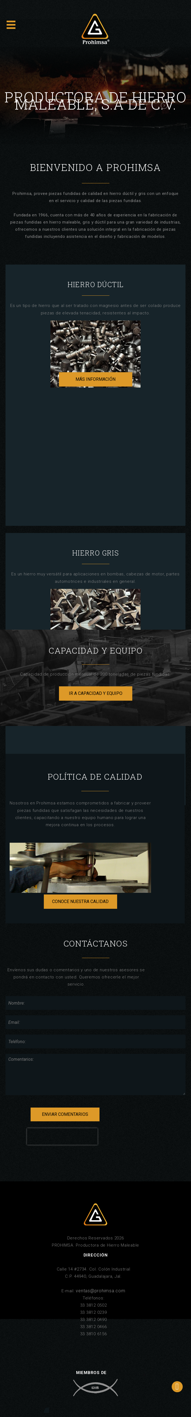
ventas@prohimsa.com (100, 1290)
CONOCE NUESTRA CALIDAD (80, 901)
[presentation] (62, 1136)
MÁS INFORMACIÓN (95, 379)
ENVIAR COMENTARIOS (65, 1114)
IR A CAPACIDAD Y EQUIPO (95, 693)
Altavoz (46, 1410)
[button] (26, 105)
